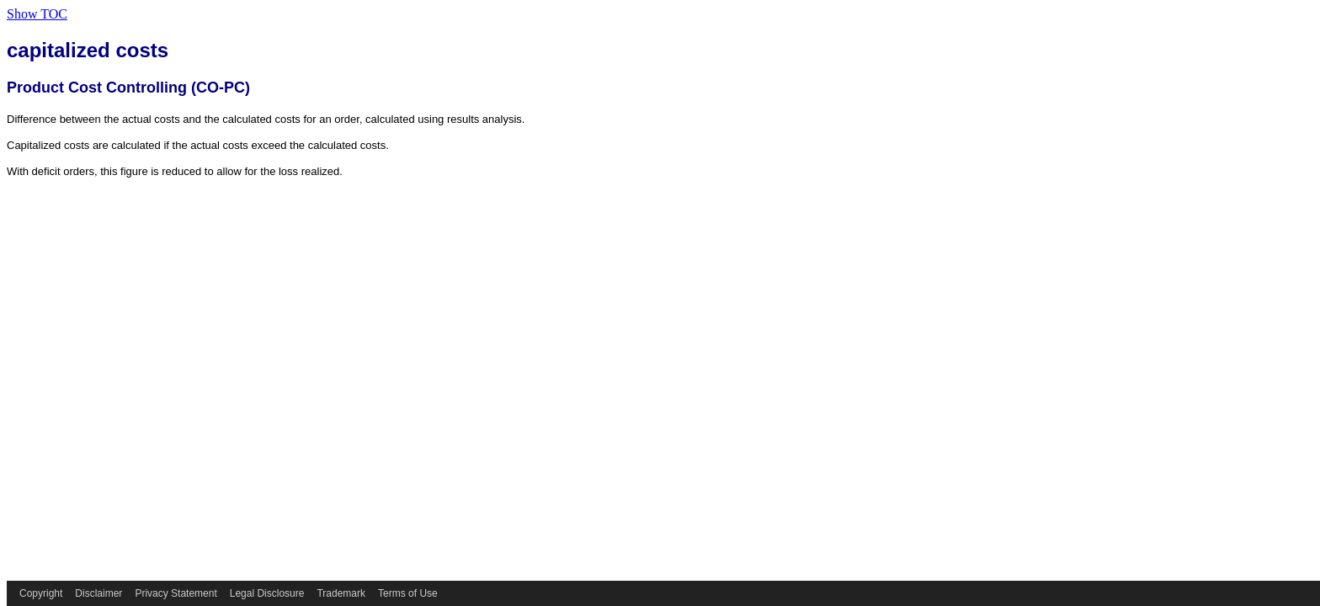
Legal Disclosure (267, 593)
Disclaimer (98, 593)
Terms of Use (408, 593)
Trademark (341, 593)
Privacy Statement (175, 593)
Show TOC (37, 14)
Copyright (40, 593)
